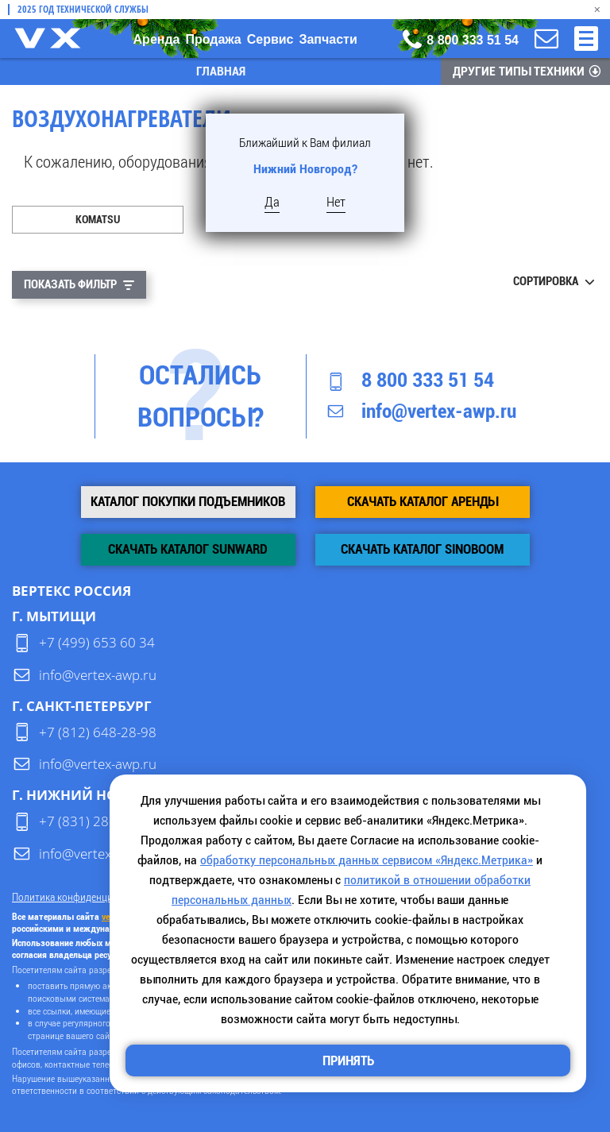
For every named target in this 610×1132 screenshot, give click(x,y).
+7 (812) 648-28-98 (97, 732)
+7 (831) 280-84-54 (97, 821)
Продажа (213, 39)
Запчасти (328, 39)
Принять (348, 1060)
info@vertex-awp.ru (438, 411)
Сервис (270, 39)
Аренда (156, 39)
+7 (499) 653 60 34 (97, 642)
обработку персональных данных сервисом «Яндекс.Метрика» (366, 859)
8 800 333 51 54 (427, 380)
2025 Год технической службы (83, 9)
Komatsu (97, 219)
